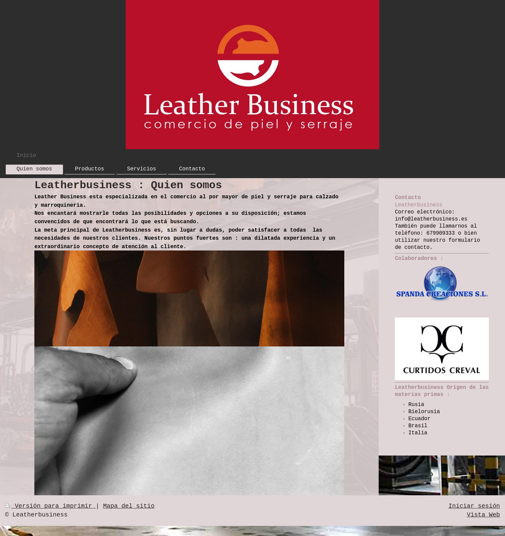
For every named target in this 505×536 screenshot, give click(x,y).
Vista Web (483, 514)
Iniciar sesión (474, 506)
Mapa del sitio (129, 506)
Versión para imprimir (50, 506)
